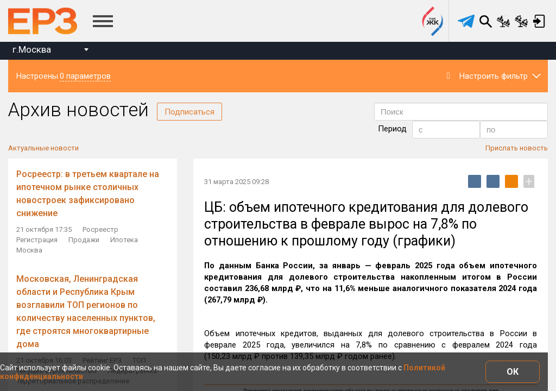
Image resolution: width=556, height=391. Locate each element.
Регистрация (37, 240)
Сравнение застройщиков (521, 21)
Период (392, 129)
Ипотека (124, 240)
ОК (513, 372)
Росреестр (100, 229)
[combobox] (50, 51)
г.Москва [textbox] (31, 49)
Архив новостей (78, 110)
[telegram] (466, 21)
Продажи (83, 240)
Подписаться (189, 112)
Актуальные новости (43, 148)
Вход (539, 21)
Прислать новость (516, 148)
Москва (29, 250)
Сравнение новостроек (503, 21)
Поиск (485, 21)
